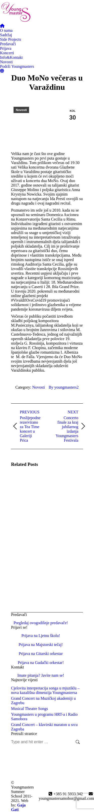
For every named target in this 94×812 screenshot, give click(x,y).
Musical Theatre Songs (29, 708)
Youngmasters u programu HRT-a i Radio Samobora (44, 716)
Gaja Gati (18, 807)
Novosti (21, 110)
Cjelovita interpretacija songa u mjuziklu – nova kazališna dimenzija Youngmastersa (45, 690)
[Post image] (25, 486)
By (64, 387)
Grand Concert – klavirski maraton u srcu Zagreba (44, 726)
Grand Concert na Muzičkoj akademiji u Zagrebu (43, 700)
